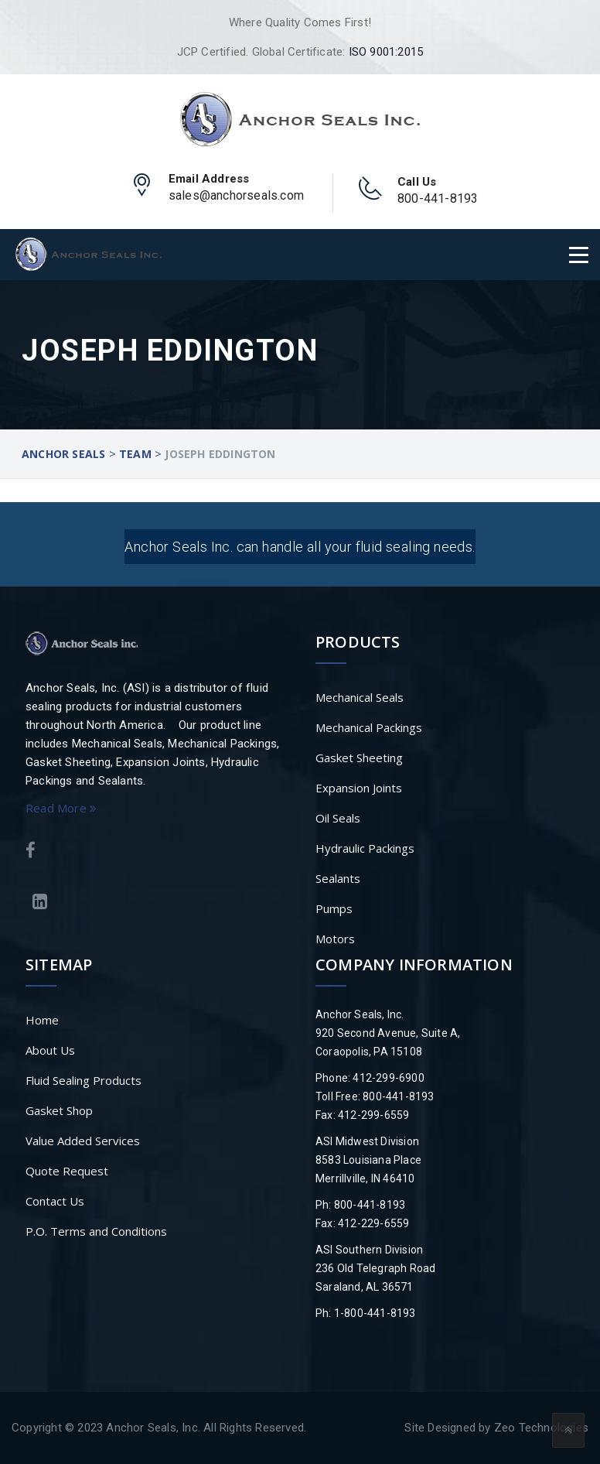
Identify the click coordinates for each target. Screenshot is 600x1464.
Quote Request (67, 1170)
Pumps (334, 908)
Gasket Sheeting (359, 757)
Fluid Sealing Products (83, 1080)
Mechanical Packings (368, 727)
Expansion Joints (358, 787)
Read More (61, 808)
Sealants (337, 878)
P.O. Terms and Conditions (96, 1231)
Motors (335, 938)
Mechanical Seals (359, 697)
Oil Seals (337, 818)
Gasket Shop (59, 1110)
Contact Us (55, 1201)
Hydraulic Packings (364, 848)
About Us (50, 1050)
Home (42, 1020)
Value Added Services (83, 1140)
